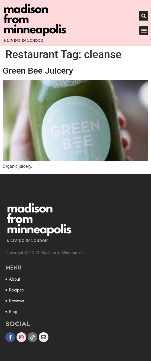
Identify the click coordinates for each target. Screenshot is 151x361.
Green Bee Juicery (38, 70)
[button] (143, 16)
